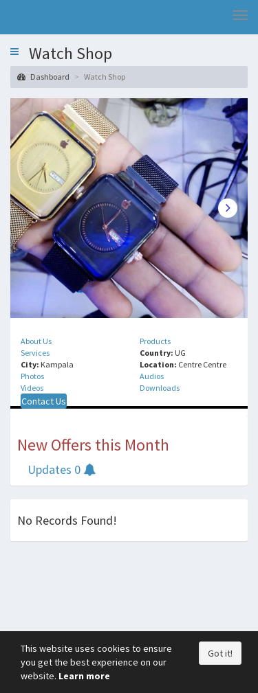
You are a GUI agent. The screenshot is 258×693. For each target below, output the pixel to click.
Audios (152, 376)
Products (155, 341)
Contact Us (43, 401)
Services (35, 353)
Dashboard (43, 76)
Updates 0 (62, 469)
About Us (36, 341)
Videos (32, 388)
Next (227, 208)
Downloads (160, 388)
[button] (14, 51)
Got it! (220, 653)
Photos (32, 376)
